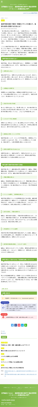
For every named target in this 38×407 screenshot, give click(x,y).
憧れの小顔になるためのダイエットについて (13, 350)
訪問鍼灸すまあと (7, 387)
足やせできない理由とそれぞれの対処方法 (12, 367)
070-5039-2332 (8, 400)
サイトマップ (19, 388)
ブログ (3, 331)
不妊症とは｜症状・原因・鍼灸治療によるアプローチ (15, 345)
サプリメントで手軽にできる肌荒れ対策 (12, 362)
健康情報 (26, 387)
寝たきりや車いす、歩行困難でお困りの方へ (19, 397)
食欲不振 (4, 333)
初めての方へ (14, 387)
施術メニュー (20, 387)
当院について (32, 387)
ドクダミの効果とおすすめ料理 (9, 356)
